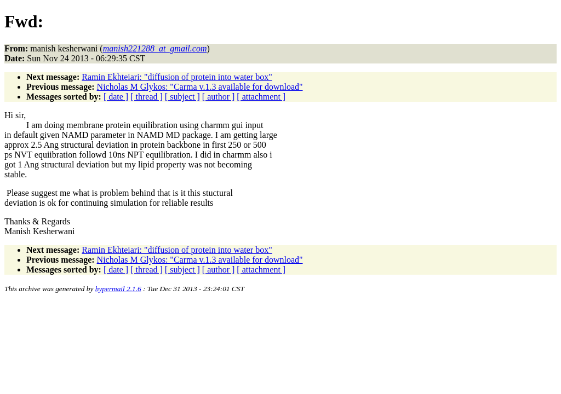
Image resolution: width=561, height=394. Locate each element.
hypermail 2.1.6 (118, 289)
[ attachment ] (261, 96)
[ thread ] (146, 96)
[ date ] (116, 96)
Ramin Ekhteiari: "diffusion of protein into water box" (177, 77)
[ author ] (218, 96)
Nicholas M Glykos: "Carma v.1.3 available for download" (200, 86)
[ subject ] (182, 96)
